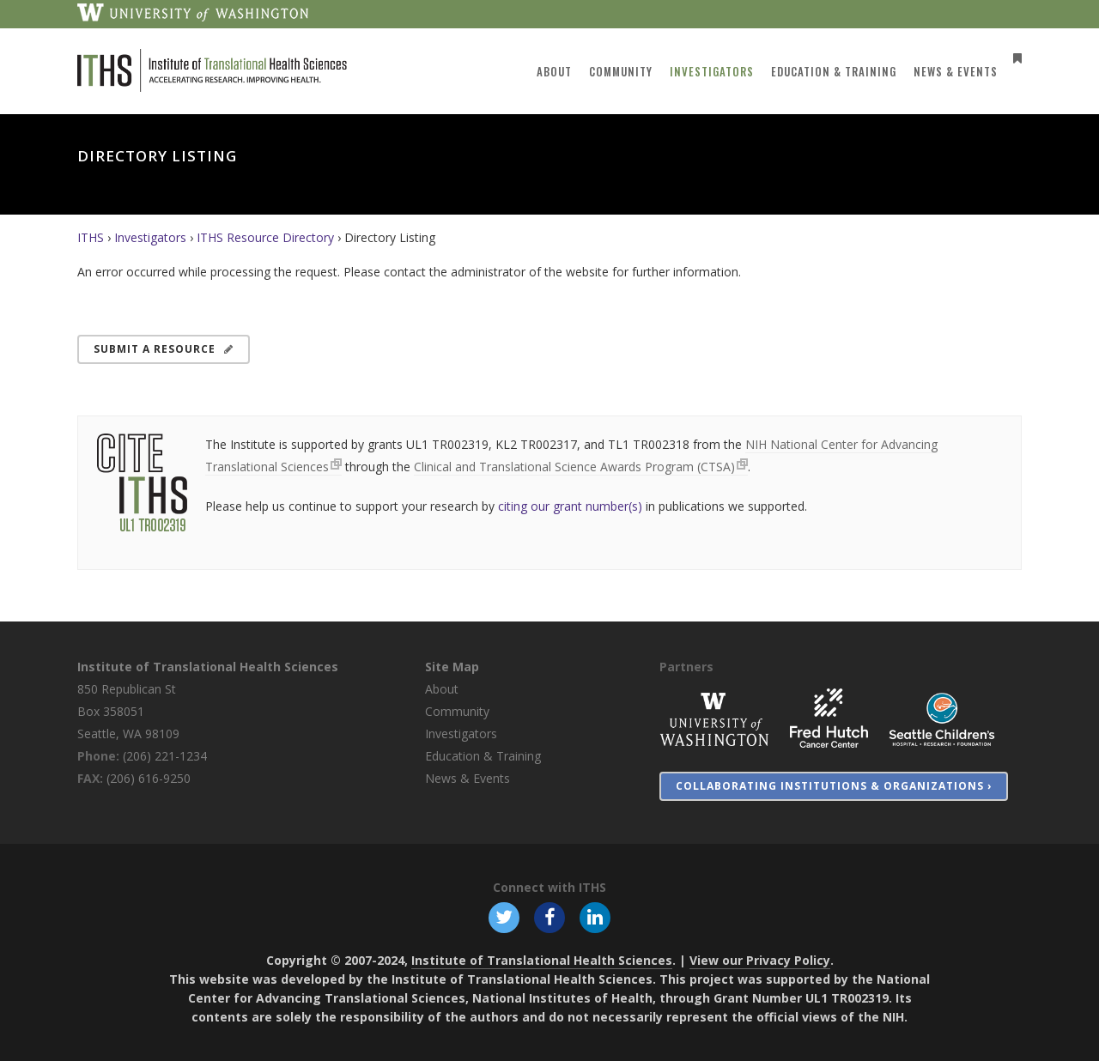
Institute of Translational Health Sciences (207, 666)
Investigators (150, 237)
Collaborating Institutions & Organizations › (834, 786)
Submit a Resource (164, 349)
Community (457, 711)
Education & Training (483, 756)
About (441, 689)
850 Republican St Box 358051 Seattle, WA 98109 (128, 711)
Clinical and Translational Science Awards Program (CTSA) (574, 466)
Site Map (452, 666)
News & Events (467, 778)
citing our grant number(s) (570, 506)
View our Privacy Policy (759, 960)
